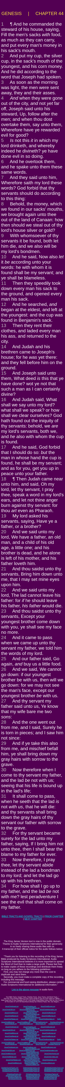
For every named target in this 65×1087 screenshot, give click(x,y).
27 (3, 701)
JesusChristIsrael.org (11, 1006)
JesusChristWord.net (8, 1042)
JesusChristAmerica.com (27, 1050)
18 (3, 478)
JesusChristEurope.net (48, 1027)
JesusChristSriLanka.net (32, 1038)
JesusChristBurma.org (49, 1016)
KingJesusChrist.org (32, 1079)
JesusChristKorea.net (49, 1033)
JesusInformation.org (26, 1024)
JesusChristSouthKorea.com (30, 1053)
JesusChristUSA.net (8, 1030)
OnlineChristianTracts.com (31, 1068)
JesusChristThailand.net (28, 1039)
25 (3, 658)
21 (3, 568)
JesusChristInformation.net (48, 1030)
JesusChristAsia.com (29, 1047)
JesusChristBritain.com (32, 1049)
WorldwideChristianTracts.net (53, 1071)
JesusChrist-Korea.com (51, 1053)
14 (3, 346)
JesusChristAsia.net (29, 1027)
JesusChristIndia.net (29, 1036)
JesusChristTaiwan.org (11, 1019)
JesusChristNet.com (32, 1052)
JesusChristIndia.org (29, 1016)
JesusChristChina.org (30, 1013)
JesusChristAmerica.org (27, 1009)
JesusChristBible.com (31, 1063)
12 (3, 304)
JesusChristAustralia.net (46, 1039)
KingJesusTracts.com (15, 1077)
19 (3, 515)
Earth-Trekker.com (32, 1055)
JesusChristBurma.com (8, 1053)
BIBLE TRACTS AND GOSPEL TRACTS (22, 916)
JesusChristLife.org (11, 1024)
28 (3, 722)
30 (3, 769)
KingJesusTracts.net (50, 1077)
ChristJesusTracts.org (33, 1074)
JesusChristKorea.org (49, 1013)
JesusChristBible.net (23, 1042)
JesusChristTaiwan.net (11, 1039)
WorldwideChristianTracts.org (53, 1069)
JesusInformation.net (26, 1044)
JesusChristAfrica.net (11, 1033)
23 (3, 611)
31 (3, 796)
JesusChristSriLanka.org (32, 1017)
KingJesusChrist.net (50, 1079)
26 (3, 669)
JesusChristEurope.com (48, 1047)
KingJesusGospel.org (57, 1022)
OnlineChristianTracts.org (31, 1069)
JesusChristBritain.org (33, 1008)
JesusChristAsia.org (29, 1006)
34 (3, 886)
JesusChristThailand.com (32, 1060)
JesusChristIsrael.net (11, 1027)
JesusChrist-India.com (51, 1057)
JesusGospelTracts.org (33, 1075)
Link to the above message (25, 989)
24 (3, 637)
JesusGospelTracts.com (13, 1075)
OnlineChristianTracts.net (31, 1071)
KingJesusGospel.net (57, 1042)
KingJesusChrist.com (15, 1079)
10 (3, 256)
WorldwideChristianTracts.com (54, 1068)
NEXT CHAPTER (33, 919)
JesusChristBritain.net (32, 1028)
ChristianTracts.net (54, 1044)
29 (3, 743)
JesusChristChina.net (30, 1033)
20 (3, 531)
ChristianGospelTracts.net (10, 1071)
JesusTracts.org (41, 1024)
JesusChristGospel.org (40, 1022)
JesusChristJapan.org (32, 1014)
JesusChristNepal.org (11, 1016)
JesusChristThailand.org (28, 1019)
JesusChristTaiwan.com (13, 1060)
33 (3, 859)
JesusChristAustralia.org (46, 1019)
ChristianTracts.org (54, 1024)
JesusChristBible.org (23, 1022)
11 (3, 283)
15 (3, 373)
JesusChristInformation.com (49, 1050)
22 (3, 589)
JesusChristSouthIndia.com (30, 1057)
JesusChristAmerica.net (27, 1030)
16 (3, 399)
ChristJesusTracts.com (14, 1074)
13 (3, 325)
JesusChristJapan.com (49, 1060)
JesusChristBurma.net (48, 1036)
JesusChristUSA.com (8, 1050)
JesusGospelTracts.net (52, 1075)
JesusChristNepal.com (9, 1057)
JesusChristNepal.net (11, 1036)
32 (3, 833)
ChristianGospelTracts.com (9, 1068)
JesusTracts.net (41, 1044)
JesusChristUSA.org (8, 1009)
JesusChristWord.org (8, 1022)
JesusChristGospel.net (40, 1042)
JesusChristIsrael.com (11, 1047)
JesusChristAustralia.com (32, 1061)
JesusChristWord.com (15, 1063)
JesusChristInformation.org (48, 1009)
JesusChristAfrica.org (11, 1013)
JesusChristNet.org (32, 1011)
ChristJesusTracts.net (51, 1074)
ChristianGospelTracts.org (10, 1069)
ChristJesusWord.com (48, 1063)
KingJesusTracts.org (32, 1077)
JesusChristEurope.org (48, 1006)
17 (3, 447)
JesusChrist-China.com (32, 1058)
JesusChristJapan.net (32, 1035)
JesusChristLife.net (32, 1031)
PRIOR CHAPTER (54, 916)
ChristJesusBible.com (32, 1064)
